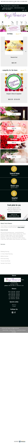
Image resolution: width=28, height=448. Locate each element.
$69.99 (14, 63)
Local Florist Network (21, 330)
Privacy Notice (12, 330)
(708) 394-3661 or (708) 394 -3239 (11, 6)
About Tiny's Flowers (6, 223)
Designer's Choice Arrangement (14, 94)
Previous (2, 51)
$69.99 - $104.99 (14, 99)
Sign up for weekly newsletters (14, 215)
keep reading (21, 227)
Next (26, 51)
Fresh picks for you (14, 208)
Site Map (14, 331)
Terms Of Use (5, 330)
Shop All (17, 34)
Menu (2, 24)
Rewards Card (14, 57)
